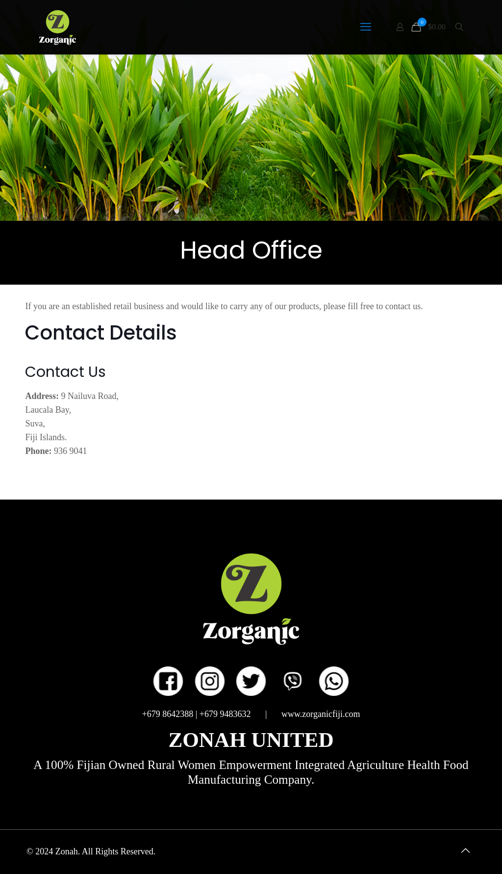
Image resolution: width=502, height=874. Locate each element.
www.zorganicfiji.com (320, 714)
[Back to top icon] (465, 850)
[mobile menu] (365, 27)
